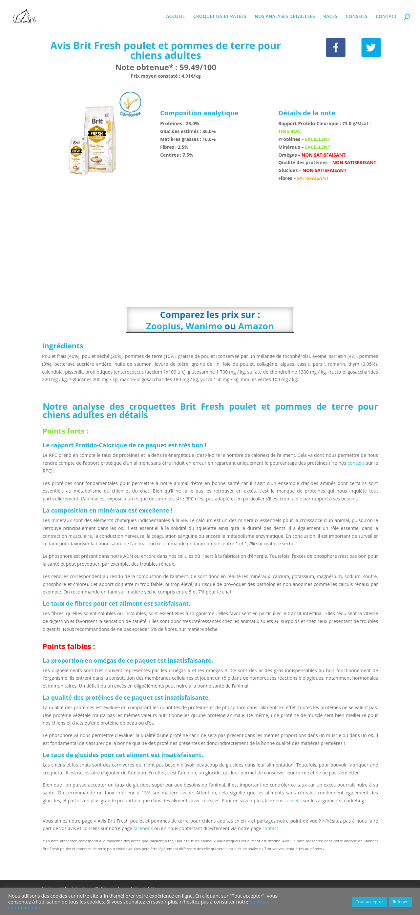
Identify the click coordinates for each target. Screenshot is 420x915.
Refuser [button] (400, 902)
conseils (356, 463)
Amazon (256, 326)
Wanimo (204, 326)
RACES (330, 16)
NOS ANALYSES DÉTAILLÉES (285, 16)
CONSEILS (357, 16)
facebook (143, 828)
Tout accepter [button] (369, 902)
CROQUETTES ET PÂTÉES (219, 16)
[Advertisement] (210, 249)
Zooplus (163, 326)
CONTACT (386, 16)
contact (271, 828)
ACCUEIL (175, 16)
